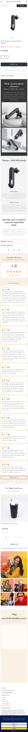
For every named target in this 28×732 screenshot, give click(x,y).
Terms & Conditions (5, 703)
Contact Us (3, 699)
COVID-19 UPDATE (5, 705)
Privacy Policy (4, 701)
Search (22, 5)
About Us (3, 697)
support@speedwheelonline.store (8, 690)
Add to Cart (14, 64)
